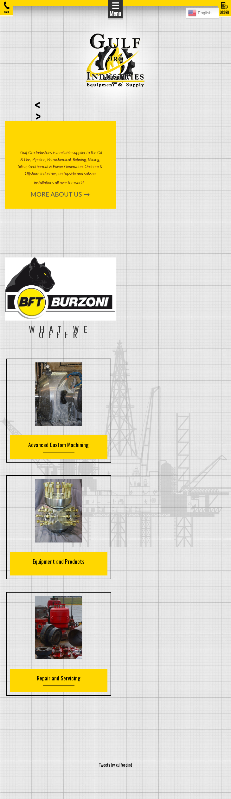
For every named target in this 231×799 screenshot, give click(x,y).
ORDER (224, 8)
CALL (6, 8)
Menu (115, 8)
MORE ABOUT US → (60, 194)
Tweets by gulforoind (115, 765)
